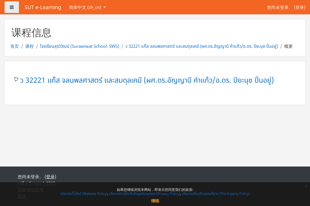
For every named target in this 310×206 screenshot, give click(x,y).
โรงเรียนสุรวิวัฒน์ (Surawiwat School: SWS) (79, 46)
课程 (29, 46)
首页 (14, 46)
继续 (155, 200)
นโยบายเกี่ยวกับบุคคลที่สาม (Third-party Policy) (216, 193)
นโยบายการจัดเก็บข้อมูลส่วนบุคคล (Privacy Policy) (144, 193)
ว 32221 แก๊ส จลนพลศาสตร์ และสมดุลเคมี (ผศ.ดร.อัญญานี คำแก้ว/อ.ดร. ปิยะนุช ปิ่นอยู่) (201, 46)
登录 (299, 7)
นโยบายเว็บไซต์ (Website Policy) (83, 193)
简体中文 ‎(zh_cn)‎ (85, 7)
